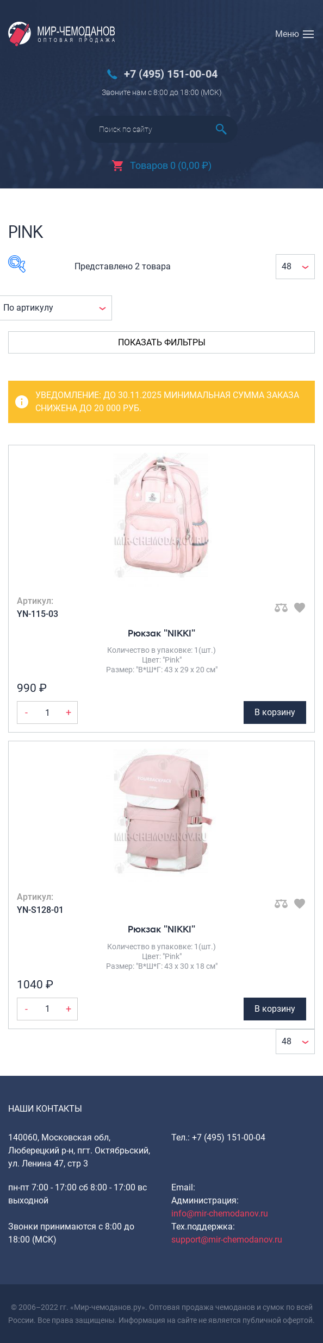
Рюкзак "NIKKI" (161, 633)
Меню (287, 34)
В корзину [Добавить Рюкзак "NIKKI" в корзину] (274, 712)
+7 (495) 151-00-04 (171, 74)
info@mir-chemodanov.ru (219, 1213)
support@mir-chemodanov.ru (226, 1239)
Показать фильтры (162, 342)
